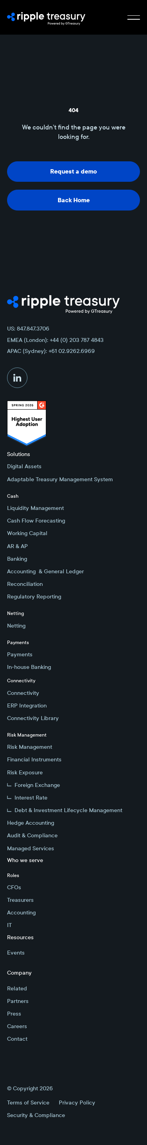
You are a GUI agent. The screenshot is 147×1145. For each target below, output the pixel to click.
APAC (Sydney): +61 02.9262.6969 (51, 351)
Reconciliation (25, 583)
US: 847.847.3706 (28, 328)
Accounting (21, 912)
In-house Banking (29, 666)
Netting (16, 625)
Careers (17, 1026)
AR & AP (17, 546)
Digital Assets (24, 466)
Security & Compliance (36, 1115)
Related (17, 988)
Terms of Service (28, 1102)
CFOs (14, 887)
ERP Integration (27, 705)
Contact (17, 1038)
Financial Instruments (34, 759)
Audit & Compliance (32, 835)
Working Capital (27, 533)
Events (16, 952)
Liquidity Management (35, 508)
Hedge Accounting (30, 822)
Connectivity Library (33, 718)
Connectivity (23, 692)
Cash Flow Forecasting (36, 520)
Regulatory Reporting (34, 596)
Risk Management (29, 746)
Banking (17, 558)
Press (14, 1013)
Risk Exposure (25, 772)
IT (9, 925)
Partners (18, 1001)
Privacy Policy (77, 1102)
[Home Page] (46, 17)
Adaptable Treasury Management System (60, 479)
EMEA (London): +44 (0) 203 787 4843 (55, 340)
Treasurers (20, 899)
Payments (20, 654)
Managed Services (30, 848)
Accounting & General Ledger (45, 571)
